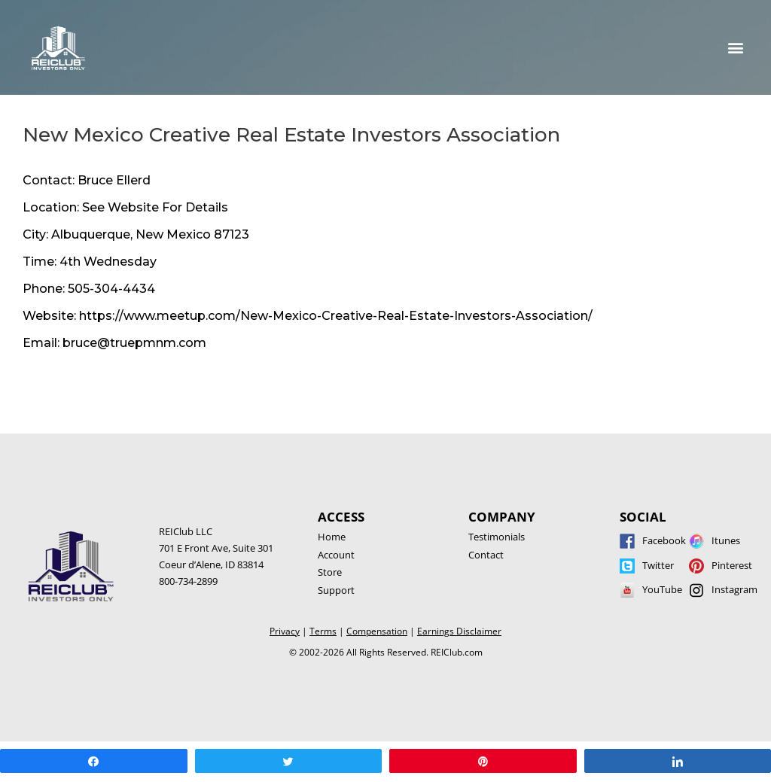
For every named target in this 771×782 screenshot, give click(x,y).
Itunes (726, 540)
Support (336, 590)
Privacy (285, 631)
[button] (736, 47)
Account (336, 554)
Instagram (734, 589)
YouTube (662, 589)
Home (332, 536)
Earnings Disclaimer (459, 631)
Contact (486, 554)
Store (330, 572)
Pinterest (732, 565)
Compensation (376, 631)
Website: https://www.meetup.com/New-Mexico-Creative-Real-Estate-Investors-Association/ (308, 316)
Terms (323, 631)
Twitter (658, 565)
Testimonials (496, 536)
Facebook (664, 540)
